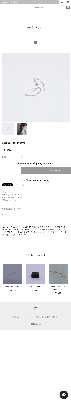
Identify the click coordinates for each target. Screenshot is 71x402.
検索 (68, 7)
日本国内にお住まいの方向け (35, 180)
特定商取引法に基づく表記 (47, 317)
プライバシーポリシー (22, 317)
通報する (20, 185)
